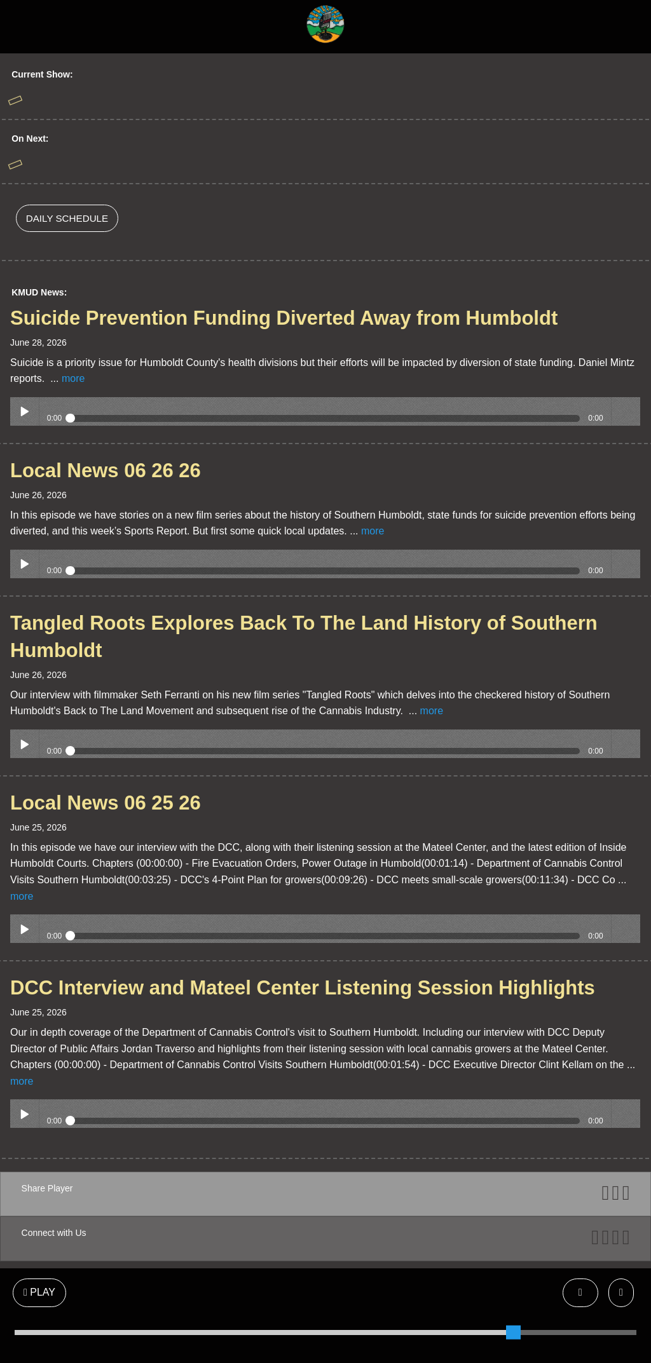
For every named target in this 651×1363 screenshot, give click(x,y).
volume (626, 411)
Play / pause (24, 411)
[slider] (513, 1332)
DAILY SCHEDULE (67, 218)
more (73, 378)
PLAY (39, 1292)
